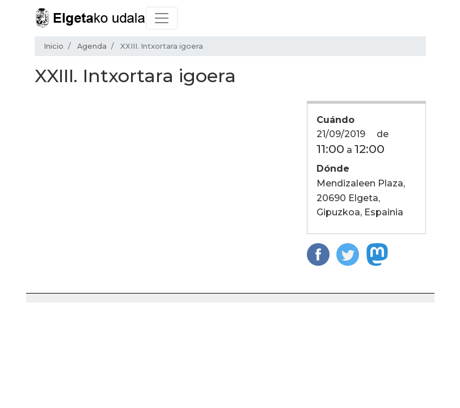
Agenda (92, 46)
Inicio (54, 46)
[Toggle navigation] (162, 18)
